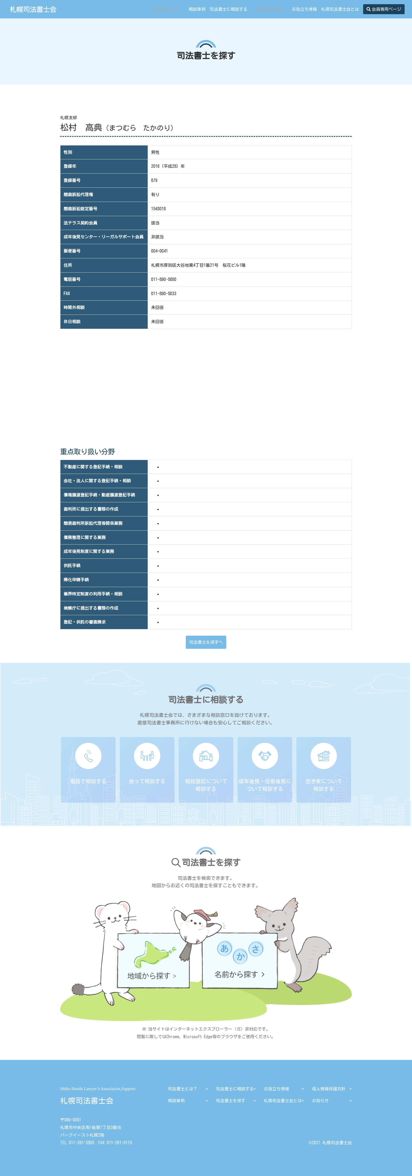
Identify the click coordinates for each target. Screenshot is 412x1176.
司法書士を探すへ (206, 642)
